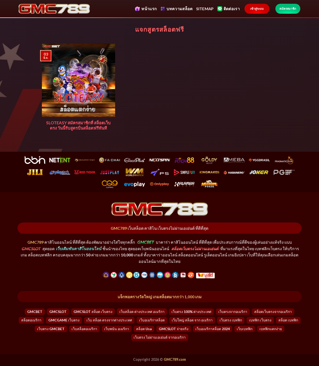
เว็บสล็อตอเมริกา (84, 329)
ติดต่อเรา (228, 8)
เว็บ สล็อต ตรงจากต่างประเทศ (109, 320)
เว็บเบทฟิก (244, 329)
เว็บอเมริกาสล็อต (152, 320)
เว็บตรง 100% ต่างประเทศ (191, 311)
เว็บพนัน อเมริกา (116, 329)
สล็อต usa (144, 329)
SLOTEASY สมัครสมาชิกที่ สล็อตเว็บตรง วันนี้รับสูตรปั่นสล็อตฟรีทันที (78, 125)
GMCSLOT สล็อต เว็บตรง (93, 311)
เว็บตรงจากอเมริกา (232, 311)
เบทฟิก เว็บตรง (260, 320)
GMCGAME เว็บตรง (64, 320)
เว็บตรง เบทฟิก (231, 320)
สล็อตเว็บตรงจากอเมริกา (273, 311)
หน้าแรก (146, 8)
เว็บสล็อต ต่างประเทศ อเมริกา (141, 311)
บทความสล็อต (176, 8)
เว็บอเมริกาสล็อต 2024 (212, 329)
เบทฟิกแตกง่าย (270, 329)
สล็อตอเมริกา (31, 320)
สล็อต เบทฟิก (288, 320)
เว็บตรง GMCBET (51, 329)
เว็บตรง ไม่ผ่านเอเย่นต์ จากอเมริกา (160, 337)
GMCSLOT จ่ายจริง (173, 329)
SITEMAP (205, 8)
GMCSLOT (58, 311)
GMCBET (34, 311)
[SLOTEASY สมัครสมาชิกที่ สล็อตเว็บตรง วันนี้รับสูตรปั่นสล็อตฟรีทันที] (78, 80)
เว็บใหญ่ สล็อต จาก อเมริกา (192, 320)
